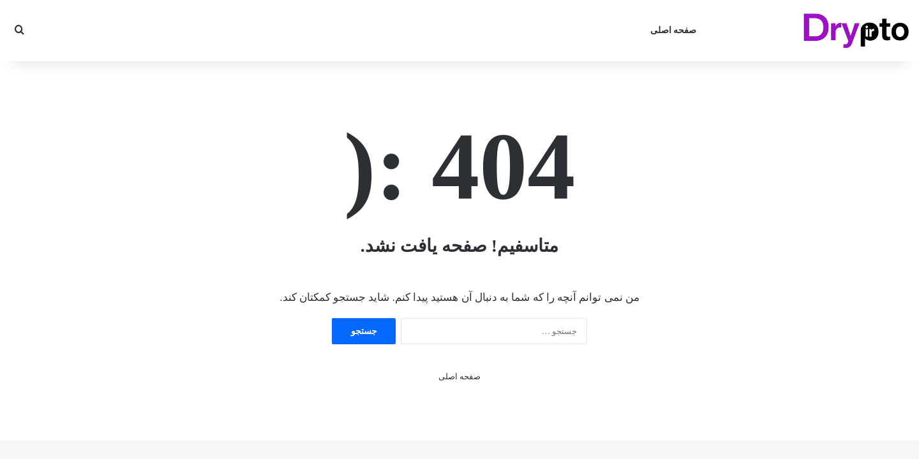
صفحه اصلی (673, 30)
